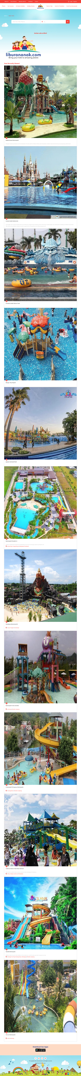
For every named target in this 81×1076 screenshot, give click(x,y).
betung (9, 709)
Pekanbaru (21, 873)
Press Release (14, 1)
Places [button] (3, 6)
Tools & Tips (49, 6)
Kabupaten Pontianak (24, 546)
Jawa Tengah (10, 627)
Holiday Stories (31, 6)
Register (75, 1)
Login (70, 1)
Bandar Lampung (15, 709)
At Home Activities (20, 6)
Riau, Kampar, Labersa (12, 873)
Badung (12, 1038)
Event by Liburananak (72, 6)
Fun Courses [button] (11, 6)
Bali (9, 1038)
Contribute (30, 1)
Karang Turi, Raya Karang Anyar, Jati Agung (17, 956)
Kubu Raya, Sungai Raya (13, 546)
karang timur (10, 790)
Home (5, 15)
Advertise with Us (22, 1)
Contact (36, 1)
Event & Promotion (59, 6)
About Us (6, 1)
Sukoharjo (17, 627)
